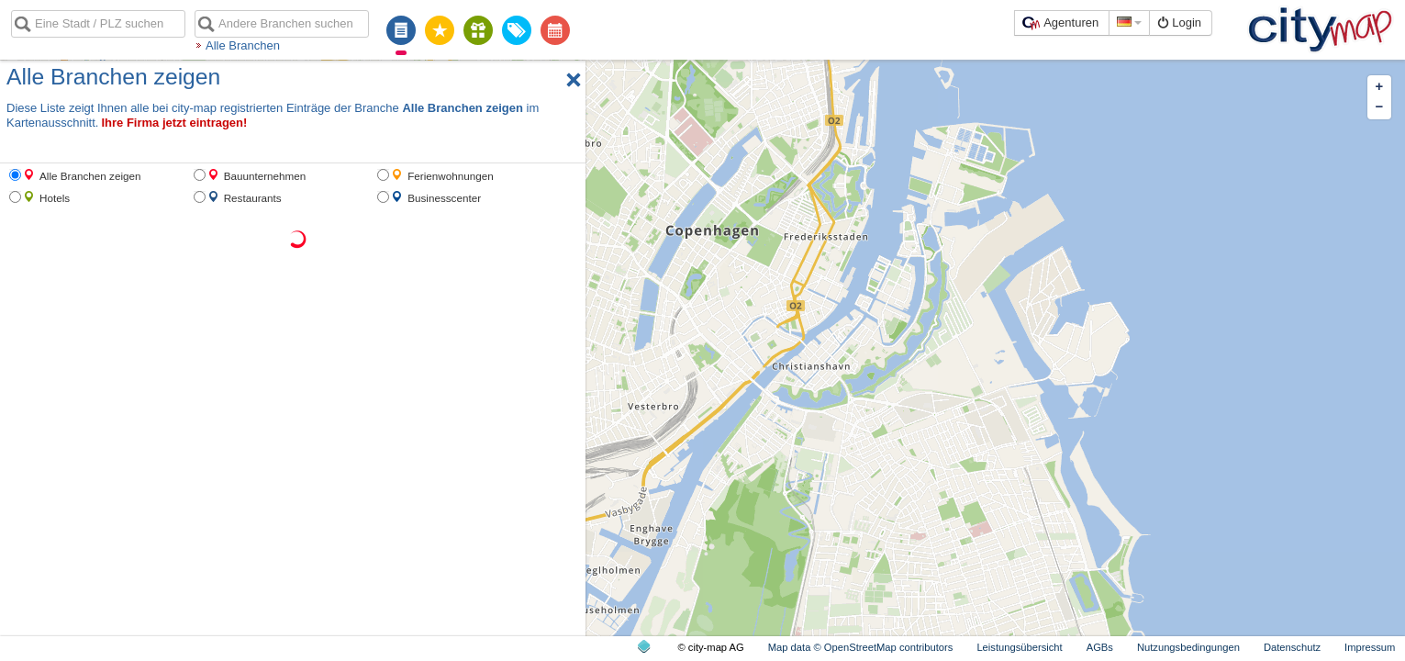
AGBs (1100, 647)
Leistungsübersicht (1019, 647)
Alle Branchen (243, 45)
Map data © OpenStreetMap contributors (860, 647)
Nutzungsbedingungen (1188, 647)
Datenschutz (1292, 647)
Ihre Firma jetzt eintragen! (174, 122)
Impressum (1369, 647)
